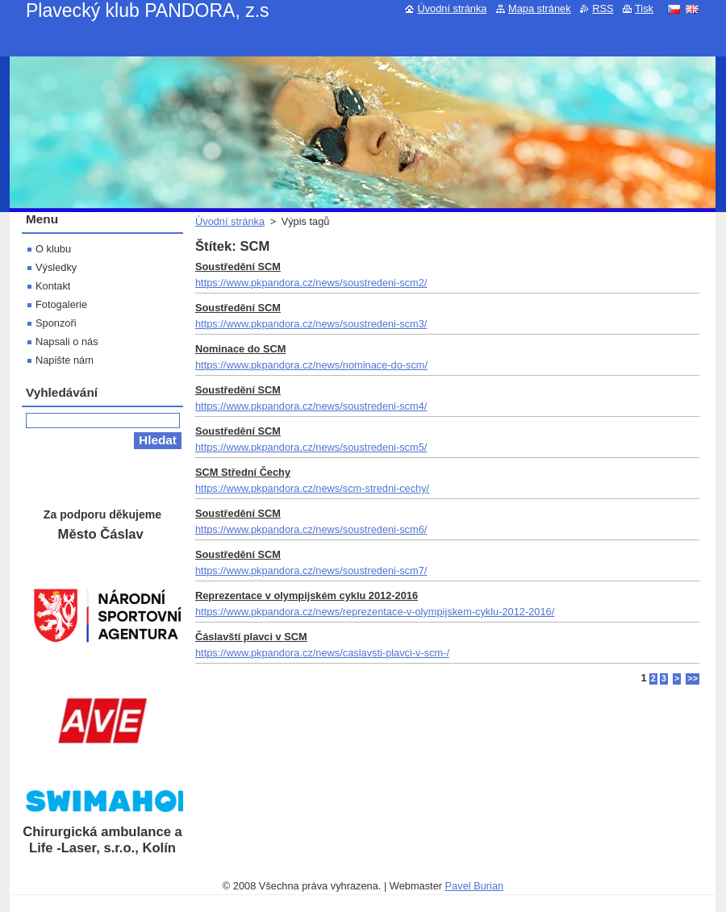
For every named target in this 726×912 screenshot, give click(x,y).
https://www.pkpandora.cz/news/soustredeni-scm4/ (311, 406)
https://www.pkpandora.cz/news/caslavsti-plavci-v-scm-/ (322, 653)
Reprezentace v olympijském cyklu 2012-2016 (306, 595)
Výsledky (56, 267)
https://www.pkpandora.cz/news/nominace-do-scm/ (311, 365)
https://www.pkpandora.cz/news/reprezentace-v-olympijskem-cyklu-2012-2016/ (374, 612)
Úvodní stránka (230, 221)
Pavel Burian (474, 886)
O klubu (53, 249)
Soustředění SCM (238, 266)
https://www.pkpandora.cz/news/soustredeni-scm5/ (311, 447)
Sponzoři (56, 323)
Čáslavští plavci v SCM (251, 637)
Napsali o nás (66, 341)
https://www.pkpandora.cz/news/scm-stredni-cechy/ (312, 488)
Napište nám (64, 360)
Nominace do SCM (240, 349)
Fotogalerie (61, 304)
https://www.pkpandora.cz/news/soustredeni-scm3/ (311, 324)
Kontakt (52, 286)
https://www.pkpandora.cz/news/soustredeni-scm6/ (311, 529)
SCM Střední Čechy (242, 472)
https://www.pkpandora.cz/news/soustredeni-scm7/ (311, 570)
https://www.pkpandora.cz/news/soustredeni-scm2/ (311, 283)
